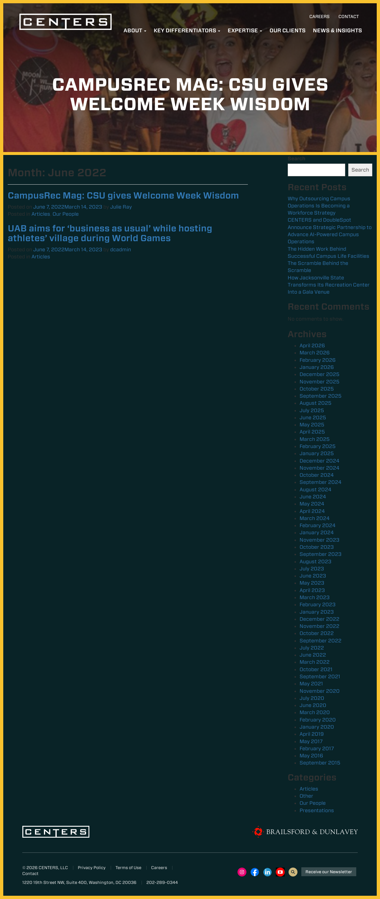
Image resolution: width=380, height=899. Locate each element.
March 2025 (315, 439)
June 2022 (313, 655)
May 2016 (311, 756)
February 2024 (317, 525)
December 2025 (319, 374)
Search (296, 158)
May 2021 (311, 684)
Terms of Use (128, 867)
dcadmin (120, 249)
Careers (319, 16)
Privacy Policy (92, 867)
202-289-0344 (162, 882)
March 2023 (315, 597)
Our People (66, 214)
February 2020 (318, 720)
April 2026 (312, 345)
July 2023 (312, 569)
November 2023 (319, 540)
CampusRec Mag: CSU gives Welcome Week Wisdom (123, 195)
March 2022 (315, 662)
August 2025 (315, 403)
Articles (40, 214)
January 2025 (317, 453)
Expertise (245, 30)
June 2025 (313, 417)
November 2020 (320, 691)
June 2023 (313, 576)
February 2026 (318, 360)
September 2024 (320, 482)
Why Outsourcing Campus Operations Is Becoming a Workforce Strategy (319, 206)
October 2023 (317, 547)
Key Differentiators (187, 30)
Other (306, 796)
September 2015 (320, 763)
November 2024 (319, 468)
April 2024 (312, 511)
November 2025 (319, 382)
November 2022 (319, 626)
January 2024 (317, 532)
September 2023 (320, 554)
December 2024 (319, 461)
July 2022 (312, 648)
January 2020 (317, 727)
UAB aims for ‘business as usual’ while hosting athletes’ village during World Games (110, 233)
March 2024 (315, 518)
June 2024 (313, 497)
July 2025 (312, 410)
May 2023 (312, 583)
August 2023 (315, 561)
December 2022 (319, 619)
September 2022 (320, 641)
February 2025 (317, 446)
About (135, 30)
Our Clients (287, 30)
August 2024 (315, 489)
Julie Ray (121, 207)
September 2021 (320, 676)
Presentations (317, 810)
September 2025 (320, 396)
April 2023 (312, 590)
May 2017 (311, 741)
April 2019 (312, 734)
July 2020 (312, 698)
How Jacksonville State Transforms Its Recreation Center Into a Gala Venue (329, 285)
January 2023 (317, 612)
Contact (348, 16)
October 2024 (317, 475)
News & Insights (337, 30)
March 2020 (315, 712)
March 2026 (315, 353)
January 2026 (317, 367)
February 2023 (317, 604)
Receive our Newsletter (328, 871)
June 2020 (313, 705)
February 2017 (317, 748)
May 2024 (312, 504)
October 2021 (316, 669)
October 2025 (317, 389)
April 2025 (312, 432)
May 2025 (312, 425)
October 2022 (317, 633)
